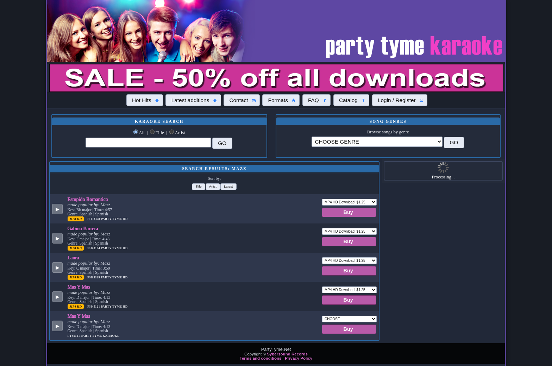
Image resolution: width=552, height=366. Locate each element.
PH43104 (94, 248)
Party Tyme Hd (114, 219)
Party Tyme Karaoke (100, 335)
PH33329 (94, 277)
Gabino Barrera (83, 228)
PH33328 (94, 219)
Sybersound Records (287, 354)
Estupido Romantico (88, 199)
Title (160, 132)
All (141, 132)
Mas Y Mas (79, 287)
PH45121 (94, 306)
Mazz (105, 204)
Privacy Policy (298, 358)
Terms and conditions (261, 358)
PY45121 (74, 335)
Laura (73, 257)
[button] (144, 100)
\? (377, 142)
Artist (180, 132)
